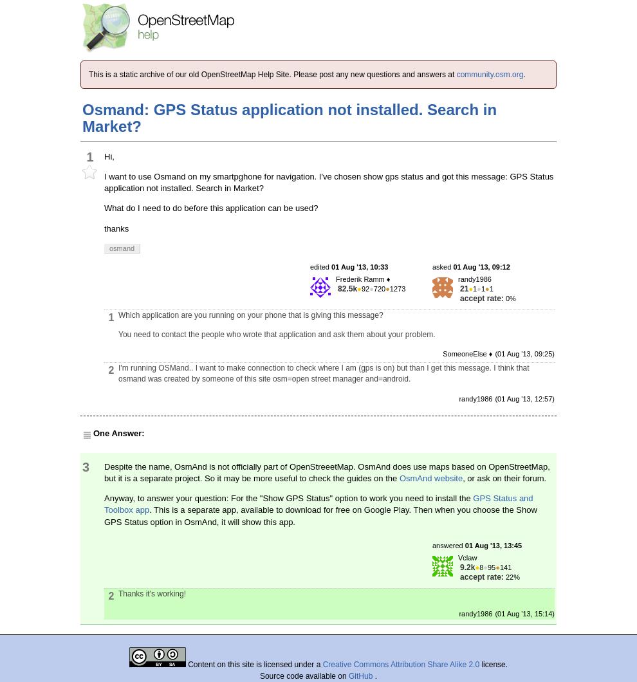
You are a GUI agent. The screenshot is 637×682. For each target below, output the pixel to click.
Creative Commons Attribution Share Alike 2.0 (401, 664)
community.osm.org (490, 74)
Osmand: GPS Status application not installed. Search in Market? (289, 118)
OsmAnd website (431, 478)
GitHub (362, 676)
